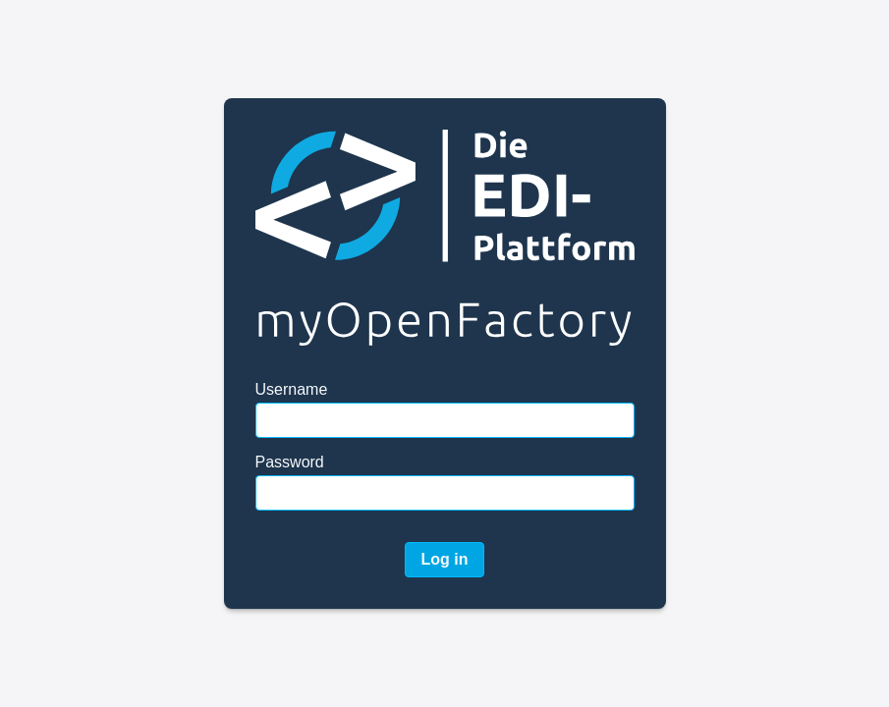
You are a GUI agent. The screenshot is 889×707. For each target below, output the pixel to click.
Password (289, 462)
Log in (445, 559)
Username (291, 389)
